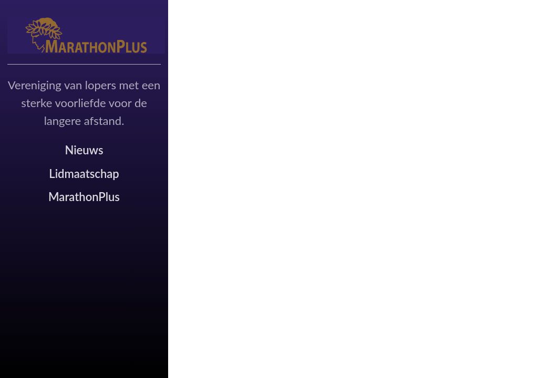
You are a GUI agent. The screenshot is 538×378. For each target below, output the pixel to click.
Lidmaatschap (84, 173)
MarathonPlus (84, 197)
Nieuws (84, 150)
